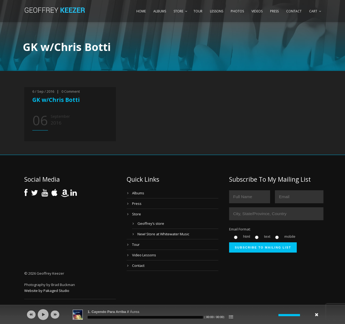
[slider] (145, 317)
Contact (294, 11)
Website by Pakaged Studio (46, 290)
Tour (198, 11)
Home (141, 11)
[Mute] (274, 315)
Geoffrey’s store (150, 223)
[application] (172, 314)
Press (274, 11)
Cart (313, 11)
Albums (159, 11)
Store (178, 11)
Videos (257, 11)
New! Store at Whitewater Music (163, 234)
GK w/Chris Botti (56, 100)
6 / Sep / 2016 (43, 91)
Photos (237, 11)
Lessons (216, 11)
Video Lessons (144, 255)
